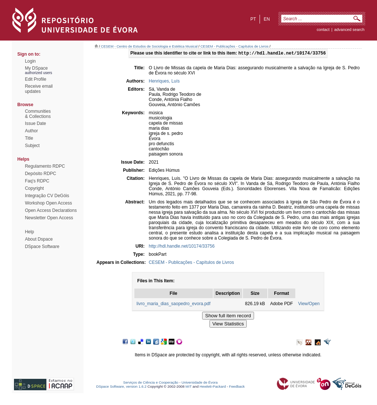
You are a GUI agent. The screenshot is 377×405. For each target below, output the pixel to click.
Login (30, 61)
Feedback (237, 387)
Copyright (34, 188)
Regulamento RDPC (45, 166)
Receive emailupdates (39, 89)
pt (253, 19)
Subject (32, 145)
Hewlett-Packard (213, 387)
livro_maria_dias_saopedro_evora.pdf (174, 304)
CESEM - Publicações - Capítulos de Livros (234, 46)
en (267, 19)
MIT (189, 387)
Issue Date (35, 123)
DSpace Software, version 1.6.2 (121, 387)
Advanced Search (349, 29)
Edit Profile (35, 79)
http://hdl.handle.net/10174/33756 (182, 246)
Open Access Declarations (51, 210)
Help (29, 231)
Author (31, 130)
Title (29, 138)
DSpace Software (42, 246)
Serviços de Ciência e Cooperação (151, 383)
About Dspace (39, 239)
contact (323, 29)
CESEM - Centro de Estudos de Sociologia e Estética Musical (149, 46)
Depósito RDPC (40, 173)
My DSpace (36, 68)
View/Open (309, 304)
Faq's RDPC (37, 181)
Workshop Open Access (48, 203)
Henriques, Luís (164, 81)
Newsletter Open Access (49, 217)
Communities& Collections (38, 114)
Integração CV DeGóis (47, 195)
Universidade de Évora (200, 383)
